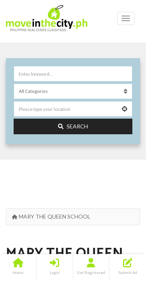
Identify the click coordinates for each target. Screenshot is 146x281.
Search (73, 126)
